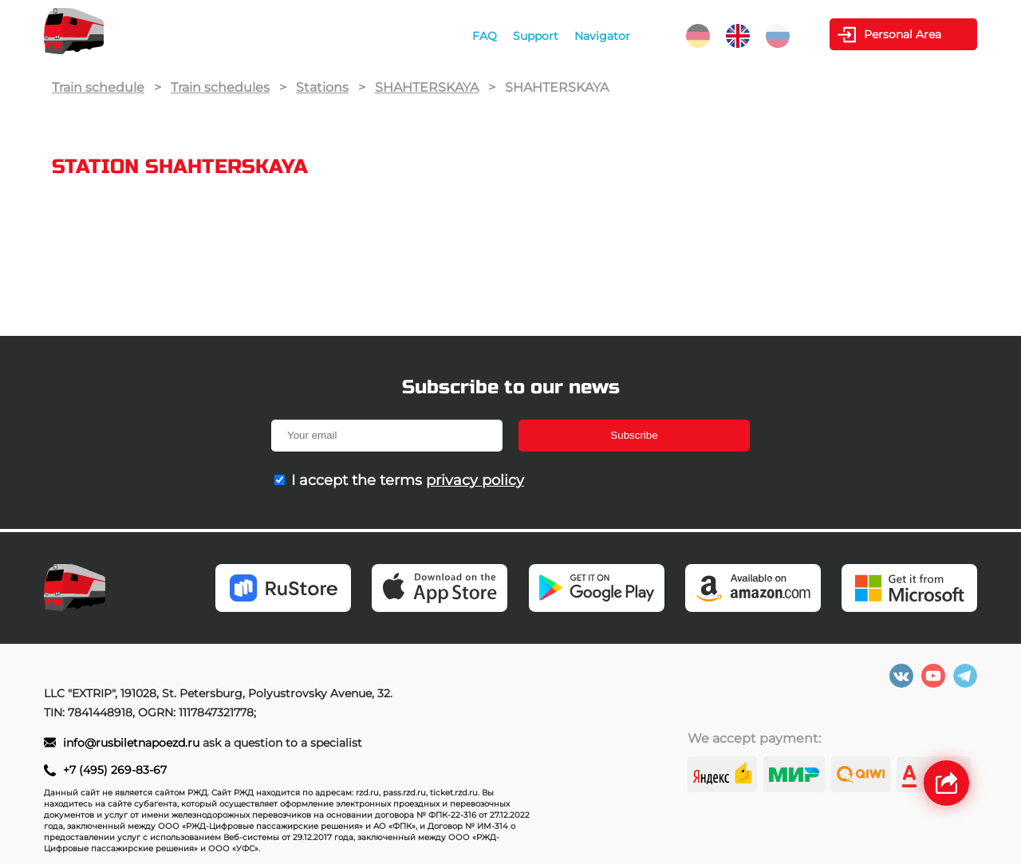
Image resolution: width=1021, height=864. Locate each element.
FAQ (484, 36)
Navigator (602, 36)
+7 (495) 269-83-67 (115, 770)
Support (535, 36)
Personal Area (902, 34)
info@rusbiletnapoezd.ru (131, 743)
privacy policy (475, 480)
